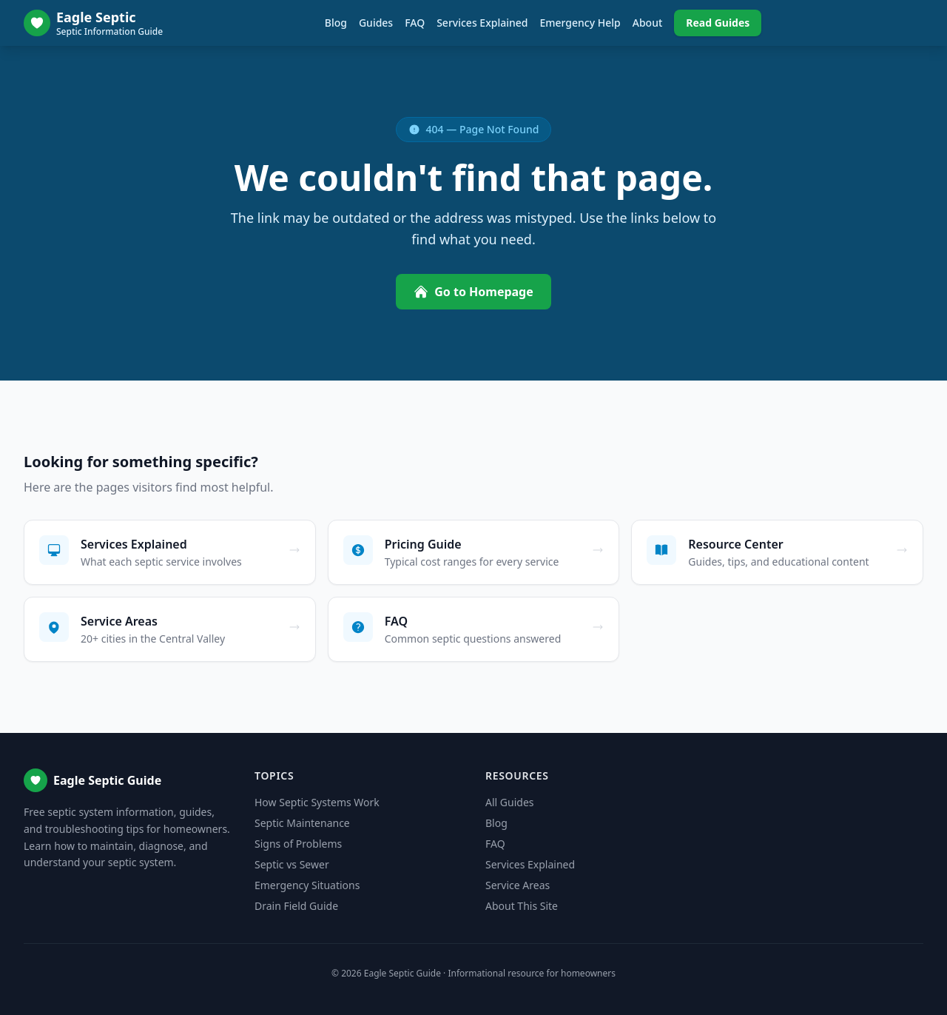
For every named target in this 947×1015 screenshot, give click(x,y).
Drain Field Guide (296, 906)
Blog (336, 23)
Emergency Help (579, 23)
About (648, 23)
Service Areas (517, 885)
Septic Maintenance (302, 823)
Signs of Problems (298, 844)
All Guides (509, 802)
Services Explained (482, 23)
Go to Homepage (473, 292)
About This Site (521, 906)
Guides (376, 23)
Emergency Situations (307, 885)
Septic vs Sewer (292, 864)
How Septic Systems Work (317, 802)
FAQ (415, 23)
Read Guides (717, 23)
